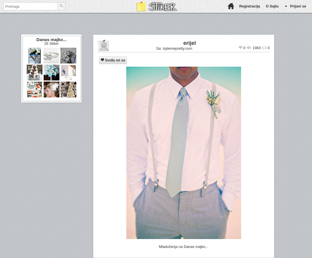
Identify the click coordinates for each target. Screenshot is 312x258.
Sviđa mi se (113, 60)
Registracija (249, 6)
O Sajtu (272, 6)
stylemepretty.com (177, 48)
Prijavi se (298, 6)
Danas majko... (51, 39)
